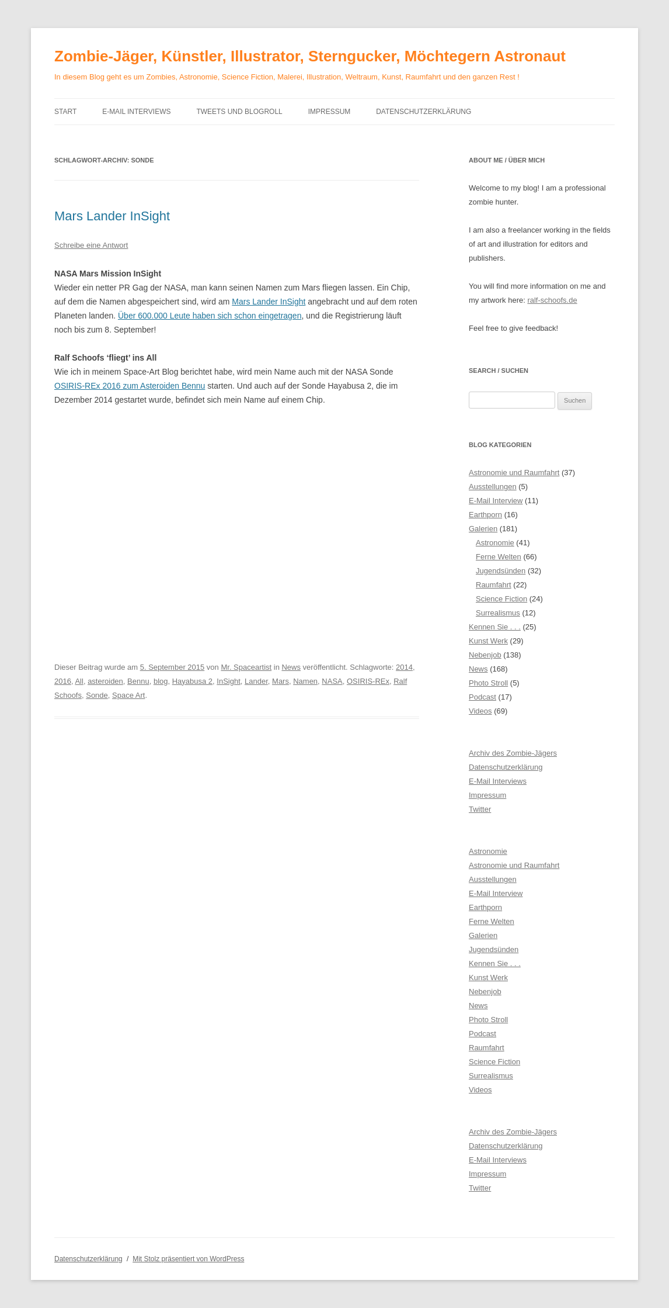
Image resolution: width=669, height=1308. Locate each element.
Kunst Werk (488, 640)
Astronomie (495, 542)
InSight (228, 681)
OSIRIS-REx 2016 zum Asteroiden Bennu (129, 385)
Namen (305, 681)
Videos (480, 711)
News (291, 667)
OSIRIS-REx (368, 681)
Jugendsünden (500, 570)
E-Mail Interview (495, 500)
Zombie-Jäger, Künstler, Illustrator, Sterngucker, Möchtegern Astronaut (310, 56)
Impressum (329, 112)
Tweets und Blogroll (239, 112)
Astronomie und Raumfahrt (514, 472)
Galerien (483, 528)
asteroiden (105, 681)
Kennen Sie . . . (495, 626)
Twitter (480, 809)
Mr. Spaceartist (246, 667)
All (79, 681)
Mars (280, 681)
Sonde (97, 695)
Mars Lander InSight (112, 216)
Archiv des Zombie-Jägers (513, 753)
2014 (404, 667)
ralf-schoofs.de (552, 300)
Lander (256, 681)
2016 (62, 681)
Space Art (128, 695)
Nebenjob (485, 654)
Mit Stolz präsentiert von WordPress (188, 1259)
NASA (332, 681)
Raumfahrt (493, 584)
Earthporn (485, 514)
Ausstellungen (493, 486)
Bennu (138, 681)
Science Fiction (501, 598)
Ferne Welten (498, 556)
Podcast (482, 697)
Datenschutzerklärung (423, 112)
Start (65, 112)
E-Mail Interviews (136, 112)
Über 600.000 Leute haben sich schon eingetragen (209, 315)
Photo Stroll (488, 683)
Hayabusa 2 (192, 681)
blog (161, 681)
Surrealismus (498, 612)
